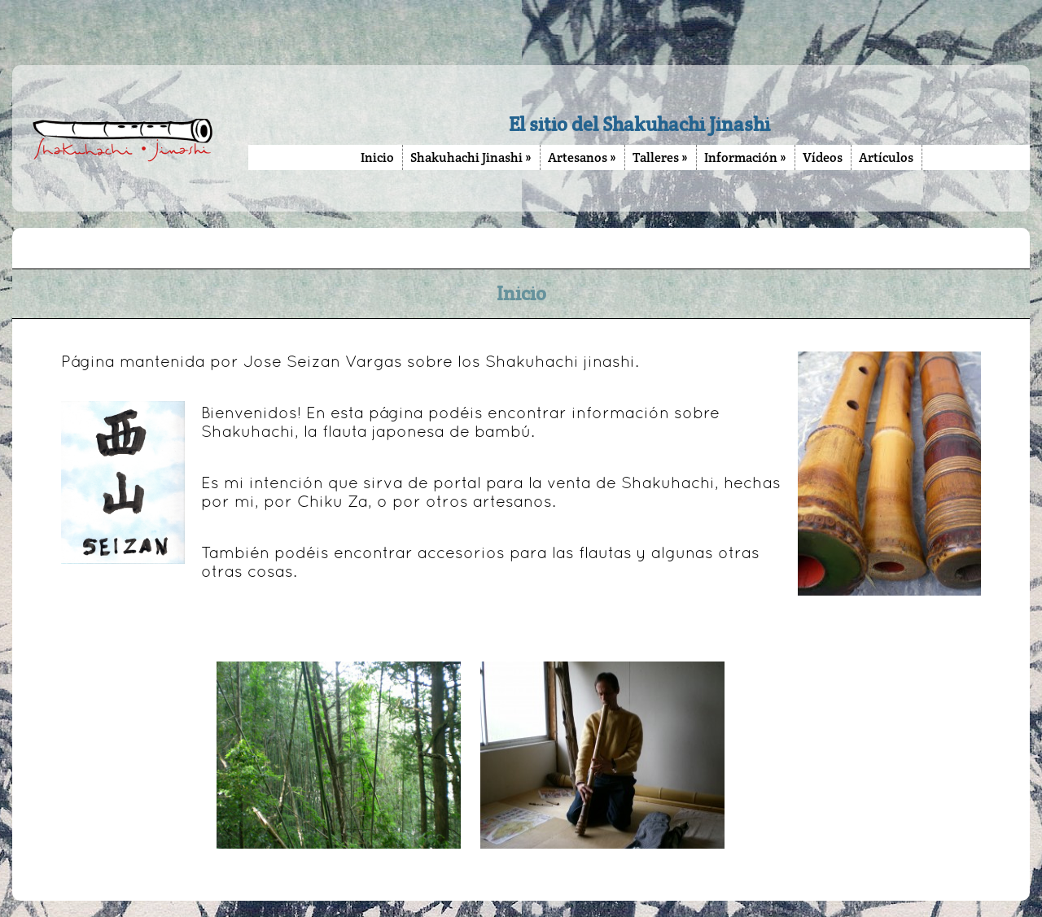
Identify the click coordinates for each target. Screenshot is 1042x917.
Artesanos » (582, 157)
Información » (745, 157)
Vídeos (823, 157)
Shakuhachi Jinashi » (471, 157)
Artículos (886, 157)
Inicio (377, 157)
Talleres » (660, 157)
